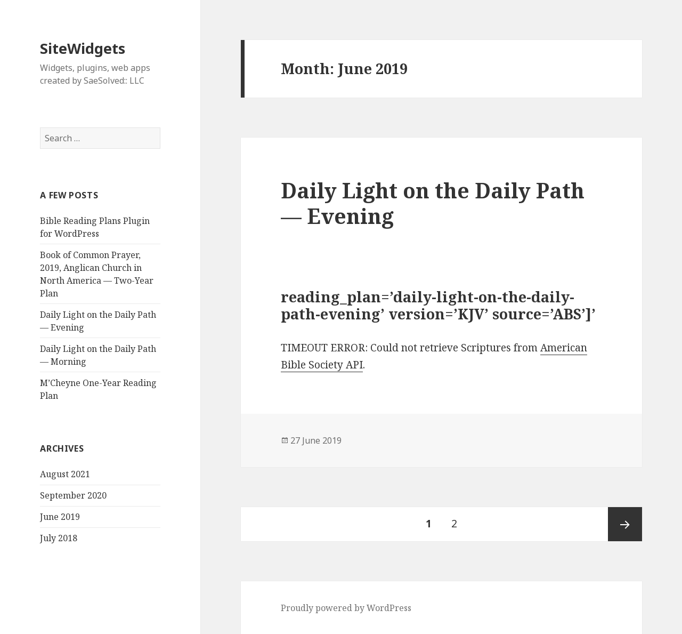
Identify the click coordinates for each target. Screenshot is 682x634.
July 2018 (58, 538)
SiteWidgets (82, 48)
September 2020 (73, 495)
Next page (625, 524)
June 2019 (60, 517)
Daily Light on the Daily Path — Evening (432, 203)
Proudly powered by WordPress (346, 608)
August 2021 (65, 474)
